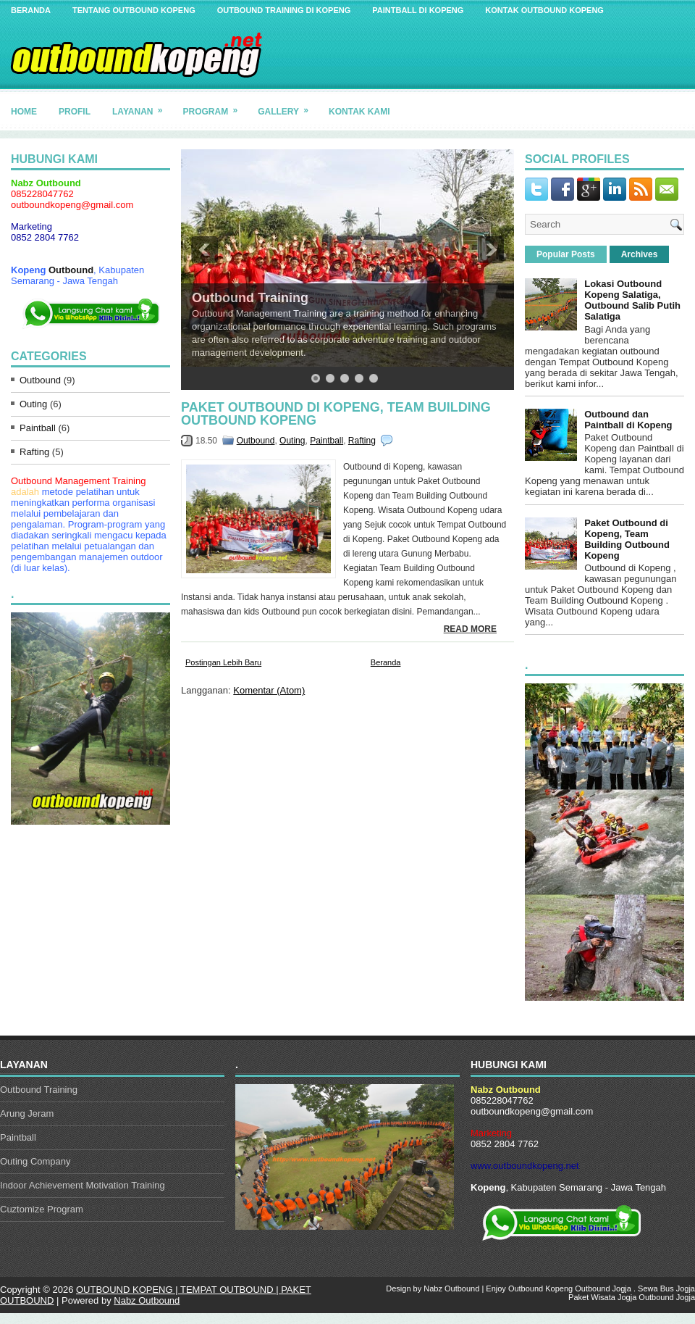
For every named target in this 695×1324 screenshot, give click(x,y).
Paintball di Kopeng (417, 10)
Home (24, 112)
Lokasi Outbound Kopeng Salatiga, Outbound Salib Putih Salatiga (632, 300)
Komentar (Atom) (269, 690)
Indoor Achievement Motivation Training (82, 1185)
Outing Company (35, 1161)
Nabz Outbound (147, 1300)
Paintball (38, 427)
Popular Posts (565, 254)
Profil (74, 112)
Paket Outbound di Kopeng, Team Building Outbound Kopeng (336, 414)
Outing (33, 404)
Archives (639, 254)
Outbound (71, 270)
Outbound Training (250, 298)
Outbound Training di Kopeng (284, 10)
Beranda (31, 10)
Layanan (142, 106)
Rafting (34, 451)
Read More (470, 629)
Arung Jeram (27, 1113)
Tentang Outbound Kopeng (133, 10)
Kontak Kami (359, 112)
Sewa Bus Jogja (666, 1288)
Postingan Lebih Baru (223, 662)
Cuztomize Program (41, 1209)
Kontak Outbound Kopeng (544, 10)
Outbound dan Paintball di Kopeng (628, 419)
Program (214, 106)
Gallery (288, 106)
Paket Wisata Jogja (602, 1297)
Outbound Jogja (603, 1288)
